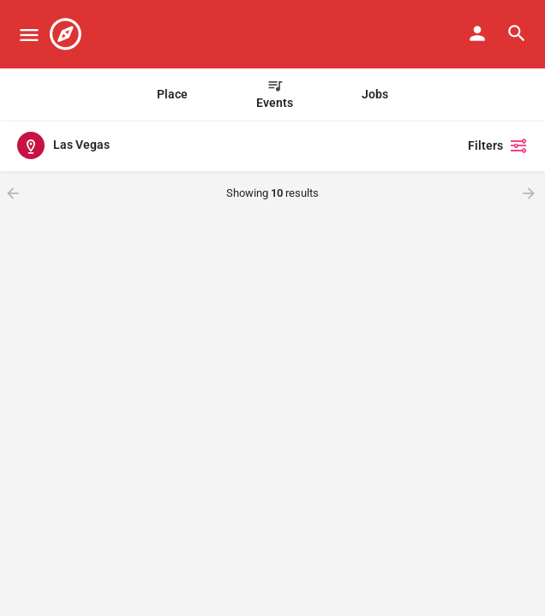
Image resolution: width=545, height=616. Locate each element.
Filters (498, 145)
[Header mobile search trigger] (517, 33)
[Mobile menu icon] (29, 34)
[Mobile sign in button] (477, 33)
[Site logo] (68, 34)
